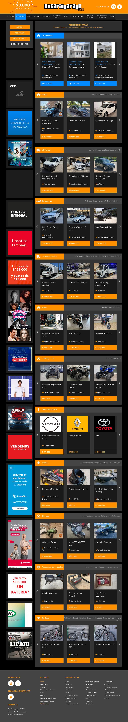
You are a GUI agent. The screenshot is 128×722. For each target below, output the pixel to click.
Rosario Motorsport (77, 237)
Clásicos (68, 701)
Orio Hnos (47, 290)
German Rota (48, 601)
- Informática (108, 682)
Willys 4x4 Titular (49, 542)
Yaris (97, 436)
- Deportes (107, 690)
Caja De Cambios (49, 593)
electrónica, (77, 618)
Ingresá (19, 27)
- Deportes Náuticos (91, 693)
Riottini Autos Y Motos (78, 176)
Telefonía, (68, 618)
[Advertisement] (20, 64)
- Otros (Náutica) (90, 695)
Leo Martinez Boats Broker (50, 498)
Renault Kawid (75, 436)
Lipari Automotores (50, 392)
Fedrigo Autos (48, 184)
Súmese (42, 687)
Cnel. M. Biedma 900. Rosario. (51, 64)
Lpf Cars (99, 184)
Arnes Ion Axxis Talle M (78, 489)
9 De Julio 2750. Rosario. (77, 64)
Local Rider (74, 499)
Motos (67, 693)
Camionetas (69, 687)
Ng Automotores (76, 341)
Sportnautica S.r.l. (76, 392)
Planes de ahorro (71, 698)
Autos (67, 682)
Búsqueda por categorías (48, 698)
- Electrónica (89, 704)
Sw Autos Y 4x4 (75, 131)
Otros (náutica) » (115, 463)
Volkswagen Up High (104, 121)
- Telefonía (88, 701)
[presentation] (37, 64)
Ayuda (42, 693)
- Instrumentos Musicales (112, 695)
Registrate (19, 33)
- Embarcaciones (90, 690)
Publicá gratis (19, 39)
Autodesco (74, 550)
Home (42, 682)
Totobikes (47, 655)
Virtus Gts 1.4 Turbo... (77, 121)
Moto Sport (100, 341)
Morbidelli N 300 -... (103, 334)
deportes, (107, 618)
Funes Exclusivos (102, 550)
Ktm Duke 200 (75, 334)
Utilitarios (69, 684)
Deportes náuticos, (101, 463)
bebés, (100, 618)
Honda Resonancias (50, 341)
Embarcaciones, (87, 463)
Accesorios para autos (72, 704)
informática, (86, 618)
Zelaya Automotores (104, 131)
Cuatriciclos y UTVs (72, 695)
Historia (42, 695)
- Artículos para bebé (110, 687)
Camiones (69, 690)
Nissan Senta (48, 446)
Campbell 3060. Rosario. (105, 64)
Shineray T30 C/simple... (78, 283)
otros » (118, 620)
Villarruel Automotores (47, 236)
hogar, (94, 618)
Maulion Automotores (104, 237)
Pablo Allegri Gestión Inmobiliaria (78, 76)
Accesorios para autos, (93, 567)
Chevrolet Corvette (103, 542)
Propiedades (89, 684)
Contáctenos (44, 704)
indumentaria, (116, 618)
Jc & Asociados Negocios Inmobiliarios (104, 76)
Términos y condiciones (47, 690)
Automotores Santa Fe (50, 130)
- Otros (106, 698)
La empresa (43, 684)
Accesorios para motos (111, 567)
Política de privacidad (47, 701)
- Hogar (106, 684)
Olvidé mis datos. (19, 44)
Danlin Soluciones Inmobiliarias (50, 76)
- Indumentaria (109, 693)
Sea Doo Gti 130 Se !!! (51, 489)
